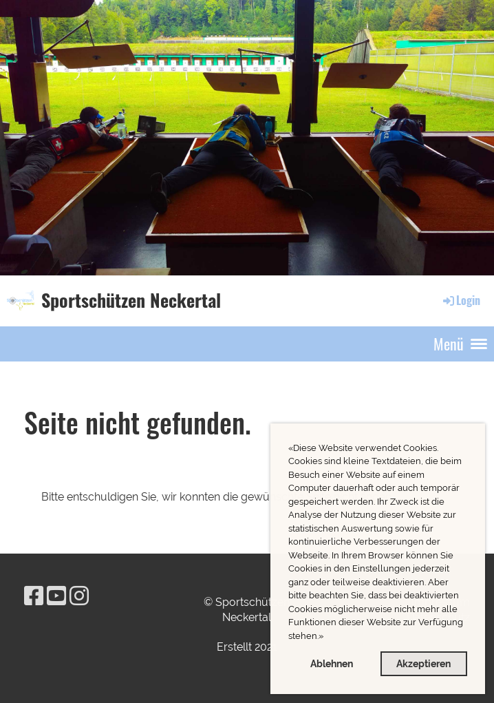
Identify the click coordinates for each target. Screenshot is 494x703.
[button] (327, 637)
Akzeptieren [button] (423, 663)
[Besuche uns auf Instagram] (79, 596)
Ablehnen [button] (331, 663)
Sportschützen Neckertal (131, 300)
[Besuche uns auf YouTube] (56, 596)
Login (460, 300)
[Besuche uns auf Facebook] (33, 596)
